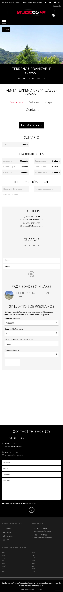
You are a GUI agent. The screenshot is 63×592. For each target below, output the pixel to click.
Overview (15, 102)
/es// (3, 552)
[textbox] (32, 260)
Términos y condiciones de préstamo (19, 339)
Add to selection (61, 66)
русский (39, 2)
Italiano (24, 2)
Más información (27, 589)
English (11, 2)
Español (17, 2)
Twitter (34, 245)
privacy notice (30, 503)
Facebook (29, 245)
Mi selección (56, 6)
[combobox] (31, 260)
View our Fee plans (10, 194)
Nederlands (32, 2)
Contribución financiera (14, 329)
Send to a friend (25, 245)
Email (59, 2)
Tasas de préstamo (12, 350)
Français (5, 2)
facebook (45, 2)
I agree (39, 589)
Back (7, 29)
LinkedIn (38, 245)
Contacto (32, 109)
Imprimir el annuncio (31, 125)
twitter (50, 2)
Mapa (48, 102)
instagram (55, 2)
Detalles (34, 102)
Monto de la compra (12, 318)
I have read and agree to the (20, 503)
